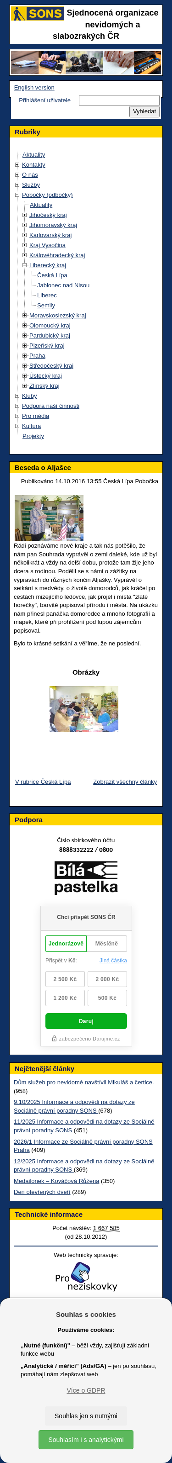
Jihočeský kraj (48, 214)
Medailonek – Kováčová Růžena (56, 1181)
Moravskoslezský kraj (57, 315)
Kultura (31, 426)
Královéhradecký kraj (57, 255)
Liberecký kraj (47, 265)
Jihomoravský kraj (53, 225)
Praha (37, 355)
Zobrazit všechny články (125, 781)
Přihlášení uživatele (45, 100)
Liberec (47, 295)
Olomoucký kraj (50, 325)
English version (34, 87)
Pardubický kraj (49, 335)
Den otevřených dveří (42, 1191)
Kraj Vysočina (47, 245)
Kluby (29, 395)
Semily (46, 305)
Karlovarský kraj (50, 235)
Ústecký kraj (45, 375)
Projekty (33, 436)
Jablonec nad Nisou (63, 285)
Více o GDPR (86, 1390)
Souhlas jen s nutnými (86, 1416)
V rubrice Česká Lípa (43, 781)
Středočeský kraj (51, 365)
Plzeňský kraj (47, 345)
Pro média (35, 415)
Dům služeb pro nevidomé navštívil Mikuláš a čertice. (84, 1082)
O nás (30, 174)
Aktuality (33, 154)
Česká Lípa (52, 275)
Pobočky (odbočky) (47, 194)
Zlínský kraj (44, 385)
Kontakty (33, 164)
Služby (31, 184)
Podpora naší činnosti (50, 405)
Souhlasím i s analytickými (85, 1439)
